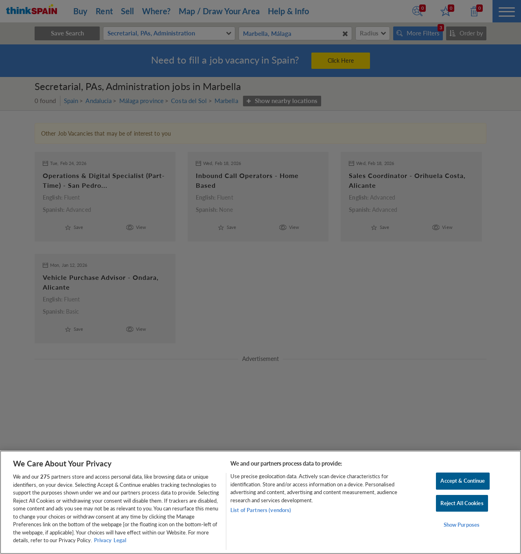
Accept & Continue (462, 480)
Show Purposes (462, 525)
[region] (260, 502)
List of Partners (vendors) (260, 510)
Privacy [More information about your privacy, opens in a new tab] (103, 540)
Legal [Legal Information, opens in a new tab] (120, 540)
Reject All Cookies (461, 503)
